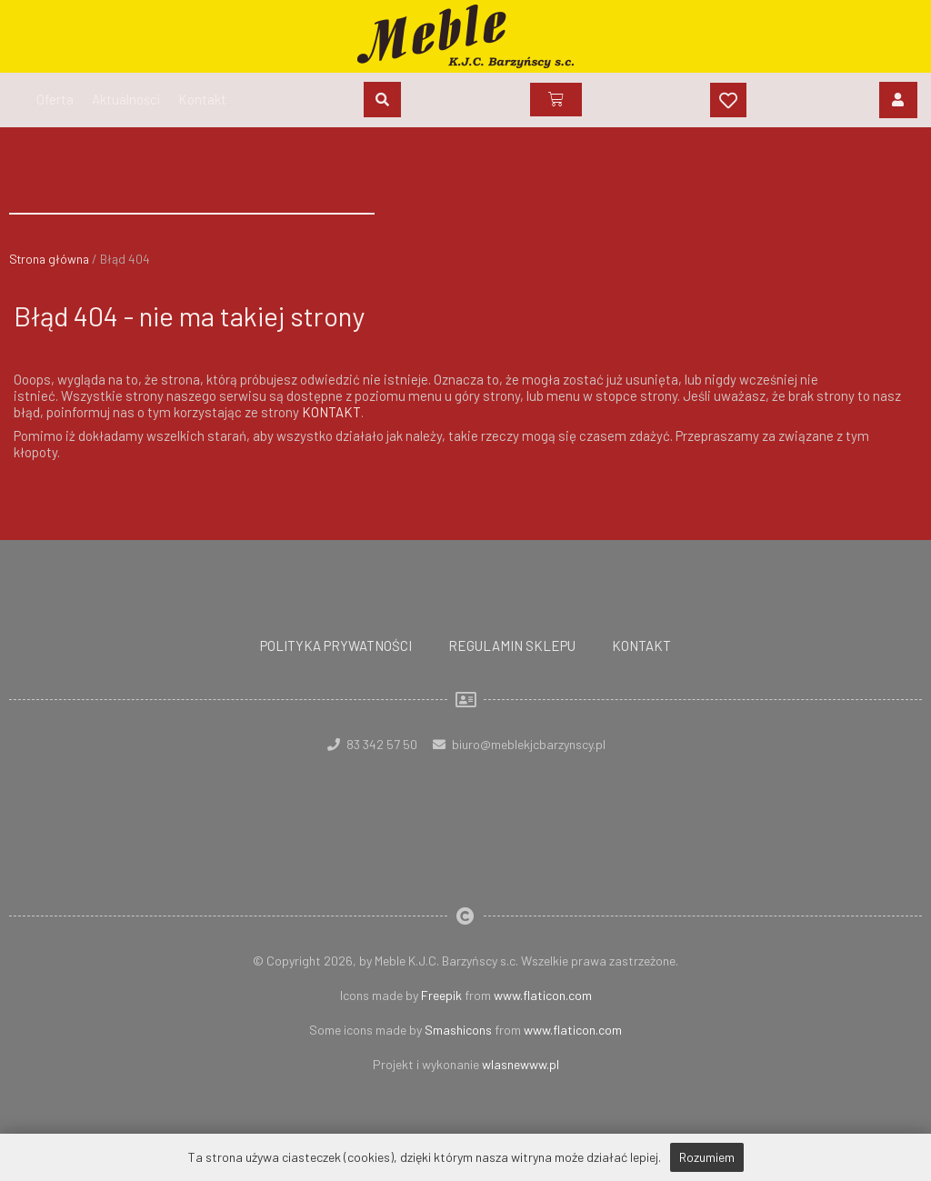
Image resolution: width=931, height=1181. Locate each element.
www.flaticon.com (543, 994)
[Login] (898, 100)
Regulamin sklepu (512, 644)
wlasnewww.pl (520, 1063)
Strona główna (50, 258)
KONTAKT (331, 412)
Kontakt (641, 644)
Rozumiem (707, 1157)
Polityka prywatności (336, 644)
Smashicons (458, 1028)
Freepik (441, 994)
